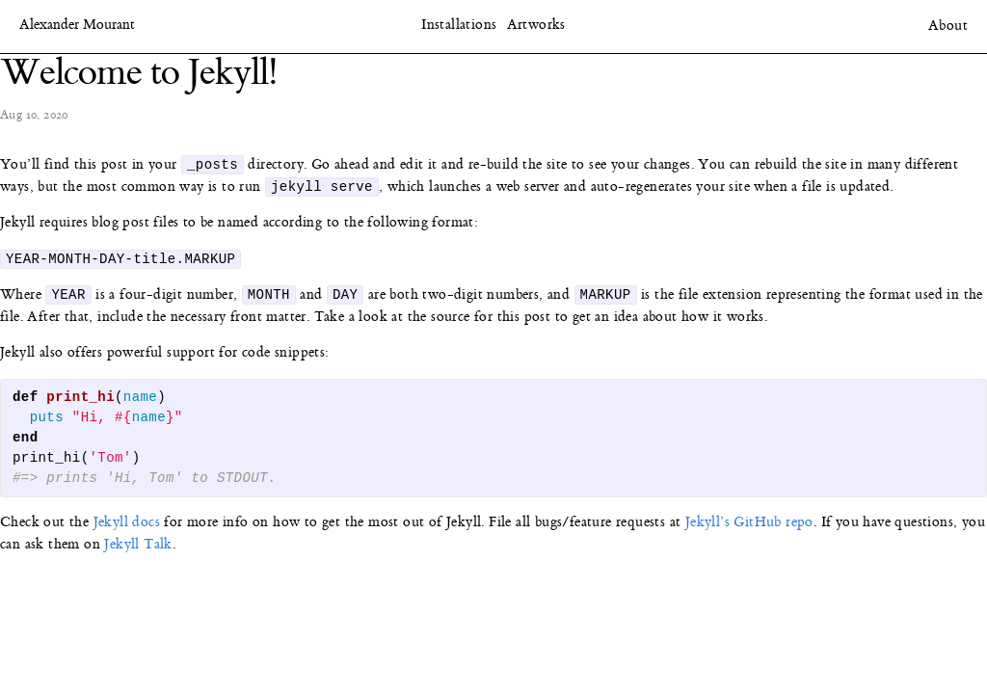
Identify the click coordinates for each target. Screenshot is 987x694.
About (948, 26)
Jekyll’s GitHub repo (749, 526)
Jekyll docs (126, 526)
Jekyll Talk (138, 548)
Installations (458, 25)
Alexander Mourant (77, 25)
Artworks (536, 25)
